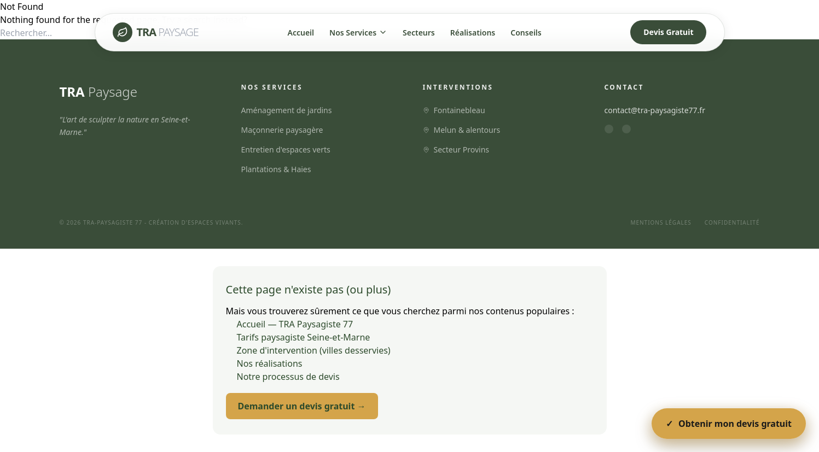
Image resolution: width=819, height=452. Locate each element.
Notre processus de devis (288, 377)
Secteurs (419, 32)
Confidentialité (732, 222)
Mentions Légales (660, 222)
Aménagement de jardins (286, 110)
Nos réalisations (270, 363)
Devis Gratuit (668, 32)
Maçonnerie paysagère (282, 130)
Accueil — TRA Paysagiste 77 (295, 324)
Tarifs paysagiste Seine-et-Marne (303, 337)
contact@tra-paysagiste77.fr (655, 110)
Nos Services (358, 32)
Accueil (301, 32)
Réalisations (473, 32)
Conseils (525, 32)
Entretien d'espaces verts (285, 149)
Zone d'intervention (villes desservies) (314, 350)
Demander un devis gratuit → (302, 406)
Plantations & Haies (276, 169)
